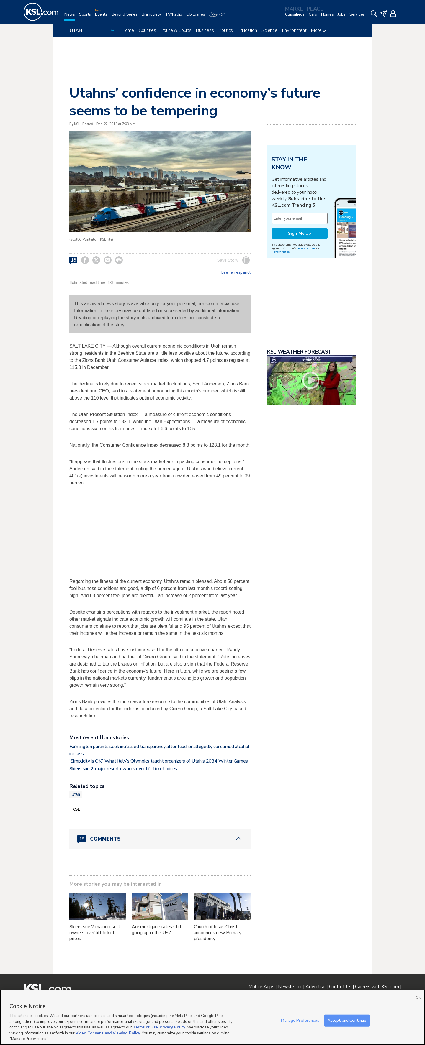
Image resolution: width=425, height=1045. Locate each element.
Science (269, 30)
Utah (75, 794)
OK (418, 997)
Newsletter (290, 986)
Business (205, 30)
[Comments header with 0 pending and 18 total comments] (160, 839)
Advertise (315, 986)
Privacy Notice (281, 252)
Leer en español (236, 272)
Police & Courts (176, 30)
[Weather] (219, 17)
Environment (294, 30)
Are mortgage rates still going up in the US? (157, 930)
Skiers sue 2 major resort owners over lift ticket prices (123, 768)
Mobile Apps (261, 986)
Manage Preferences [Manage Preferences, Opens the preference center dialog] (300, 1020)
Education (247, 30)
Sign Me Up (299, 233)
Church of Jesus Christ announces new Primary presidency (217, 933)
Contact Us (340, 986)
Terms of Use (306, 248)
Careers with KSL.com (377, 986)
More (318, 30)
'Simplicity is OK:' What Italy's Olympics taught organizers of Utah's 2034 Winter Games (158, 761)
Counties (147, 30)
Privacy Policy (172, 1027)
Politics (225, 30)
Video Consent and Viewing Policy (108, 1033)
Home (128, 30)
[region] (212, 1017)
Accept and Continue (347, 1020)
